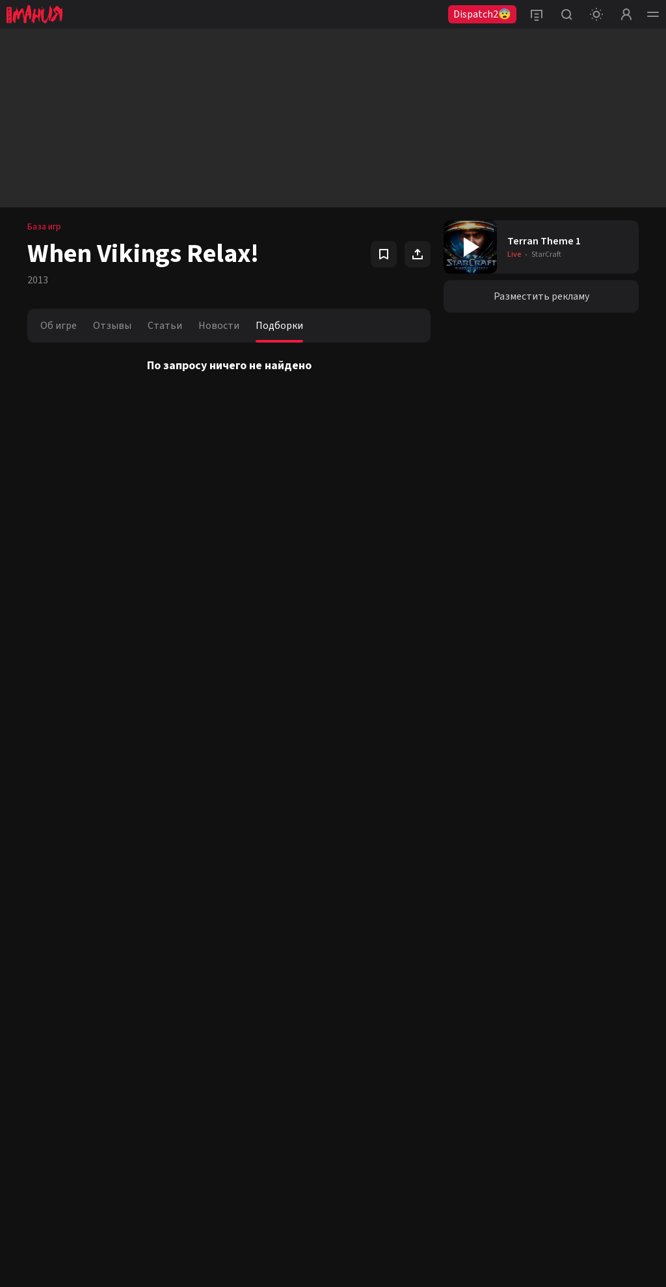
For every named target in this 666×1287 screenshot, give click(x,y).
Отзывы (112, 325)
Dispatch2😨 (482, 14)
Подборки (279, 325)
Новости (218, 325)
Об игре (58, 325)
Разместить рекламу (541, 296)
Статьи (165, 325)
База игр (44, 226)
